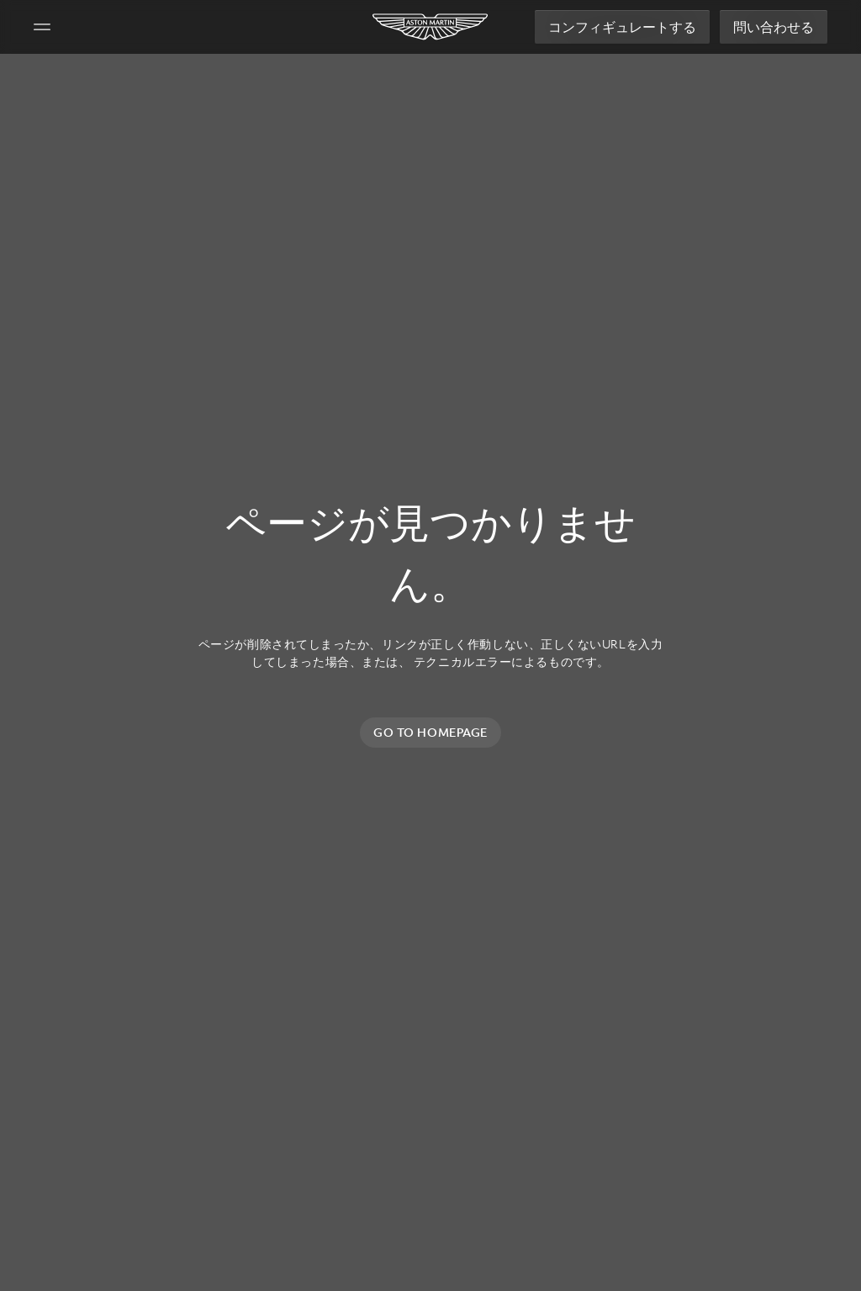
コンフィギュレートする (622, 27)
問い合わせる (773, 27)
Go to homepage (430, 732)
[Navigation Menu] (42, 27)
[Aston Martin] (430, 27)
